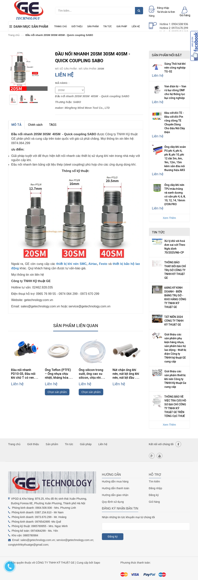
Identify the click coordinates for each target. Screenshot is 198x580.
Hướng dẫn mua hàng (115, 481)
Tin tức (107, 26)
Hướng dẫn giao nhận (115, 495)
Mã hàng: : (62, 83)
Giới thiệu (77, 26)
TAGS (52, 125)
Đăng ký (154, 495)
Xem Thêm (169, 217)
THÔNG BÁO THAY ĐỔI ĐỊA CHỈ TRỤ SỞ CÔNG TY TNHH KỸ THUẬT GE (175, 270)
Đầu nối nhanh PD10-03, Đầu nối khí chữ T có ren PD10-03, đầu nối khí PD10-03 (23, 377)
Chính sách (35, 125)
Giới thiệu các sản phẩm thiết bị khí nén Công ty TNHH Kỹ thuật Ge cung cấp (175, 379)
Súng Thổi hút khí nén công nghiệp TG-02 (175, 67)
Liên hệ (136, 26)
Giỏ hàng (154, 501)
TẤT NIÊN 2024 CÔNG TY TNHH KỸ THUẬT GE (173, 320)
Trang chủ (60, 26)
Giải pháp (121, 26)
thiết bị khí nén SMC (71, 263)
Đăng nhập (155, 488)
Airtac (92, 263)
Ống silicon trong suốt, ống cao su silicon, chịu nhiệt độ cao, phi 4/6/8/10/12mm (91, 377)
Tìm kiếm (154, 481)
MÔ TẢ (16, 125)
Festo (103, 263)
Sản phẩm (93, 26)
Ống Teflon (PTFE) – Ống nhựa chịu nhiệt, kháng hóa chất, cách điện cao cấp (59, 377)
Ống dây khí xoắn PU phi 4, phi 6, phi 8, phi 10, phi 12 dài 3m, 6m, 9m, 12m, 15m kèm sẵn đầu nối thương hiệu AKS (175, 158)
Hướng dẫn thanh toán (115, 488)
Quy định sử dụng (113, 501)
